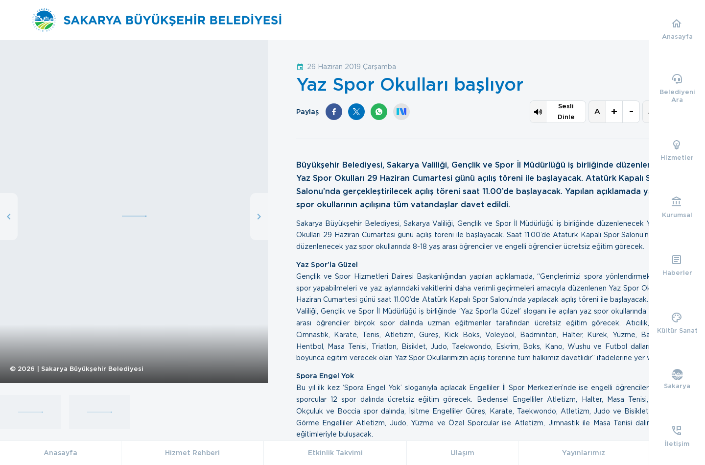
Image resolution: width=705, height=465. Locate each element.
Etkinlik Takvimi (335, 453)
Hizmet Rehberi (192, 453)
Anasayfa (60, 453)
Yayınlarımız (583, 453)
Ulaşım (462, 453)
